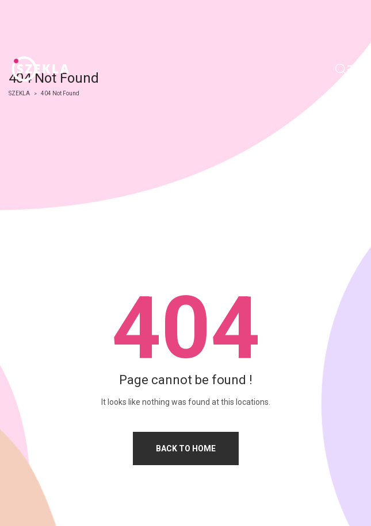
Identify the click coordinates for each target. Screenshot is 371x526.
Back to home (186, 448)
